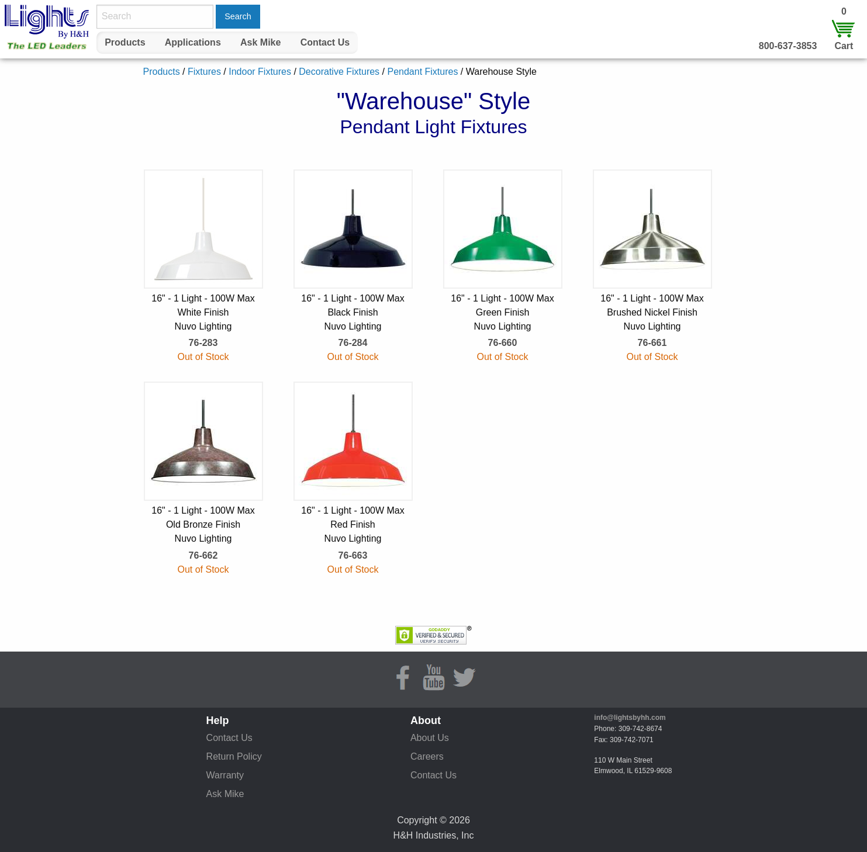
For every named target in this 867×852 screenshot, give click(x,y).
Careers (427, 756)
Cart (843, 46)
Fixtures (204, 72)
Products (125, 42)
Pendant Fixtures (422, 72)
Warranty (225, 775)
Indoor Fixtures (260, 72)
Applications (193, 42)
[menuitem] (125, 43)
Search (237, 16)
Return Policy (234, 756)
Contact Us (325, 42)
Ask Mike (260, 42)
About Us (429, 738)
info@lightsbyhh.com (629, 718)
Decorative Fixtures (339, 72)
